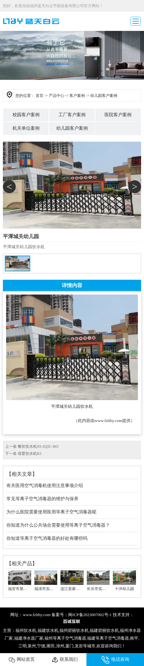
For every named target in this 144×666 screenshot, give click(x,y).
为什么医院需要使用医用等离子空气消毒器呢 (51, 512)
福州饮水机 (25, 630)
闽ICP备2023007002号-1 (90, 614)
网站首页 (22, 660)
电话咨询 (115, 660)
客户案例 (77, 95)
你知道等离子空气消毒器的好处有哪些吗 (46, 538)
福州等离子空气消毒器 (65, 638)
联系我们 (65, 660)
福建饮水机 (48, 630)
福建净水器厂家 (28, 638)
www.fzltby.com (108, 420)
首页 (39, 95)
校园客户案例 (26, 114)
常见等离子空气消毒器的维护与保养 (42, 498)
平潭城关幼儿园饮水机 (72, 406)
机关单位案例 (26, 128)
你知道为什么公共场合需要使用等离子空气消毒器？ (58, 525)
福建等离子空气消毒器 (108, 638)
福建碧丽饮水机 (104, 630)
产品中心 (56, 95)
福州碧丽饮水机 (74, 630)
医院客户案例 (117, 114)
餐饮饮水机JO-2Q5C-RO (38, 446)
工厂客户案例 (72, 114)
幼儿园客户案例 (72, 128)
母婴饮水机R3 (29, 453)
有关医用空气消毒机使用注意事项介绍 (44, 485)
